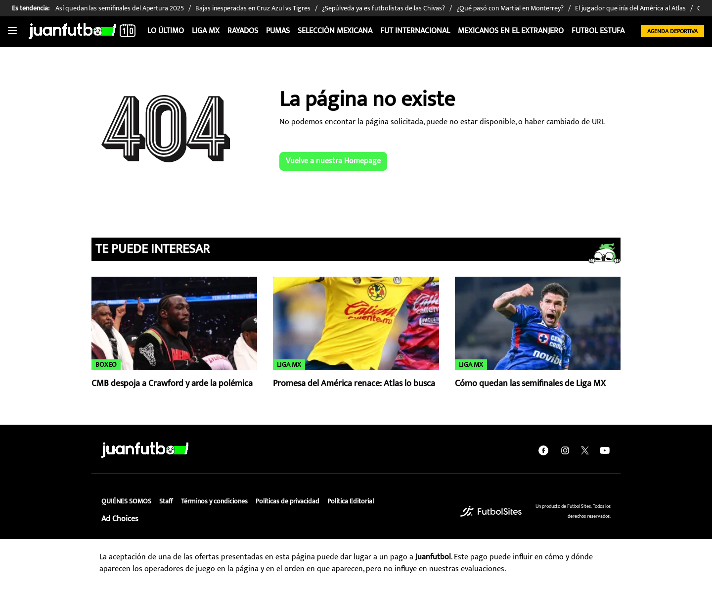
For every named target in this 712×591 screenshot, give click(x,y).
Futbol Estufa (598, 31)
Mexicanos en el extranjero (511, 31)
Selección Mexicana (335, 31)
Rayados (242, 31)
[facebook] (543, 450)
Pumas (278, 31)
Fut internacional (415, 31)
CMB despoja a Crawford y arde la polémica (172, 383)
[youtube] (605, 450)
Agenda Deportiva (672, 31)
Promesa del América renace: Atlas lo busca (354, 383)
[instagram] (565, 450)
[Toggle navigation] (12, 31)
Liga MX (206, 31)
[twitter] (585, 450)
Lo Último (165, 31)
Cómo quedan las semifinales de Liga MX (530, 383)
